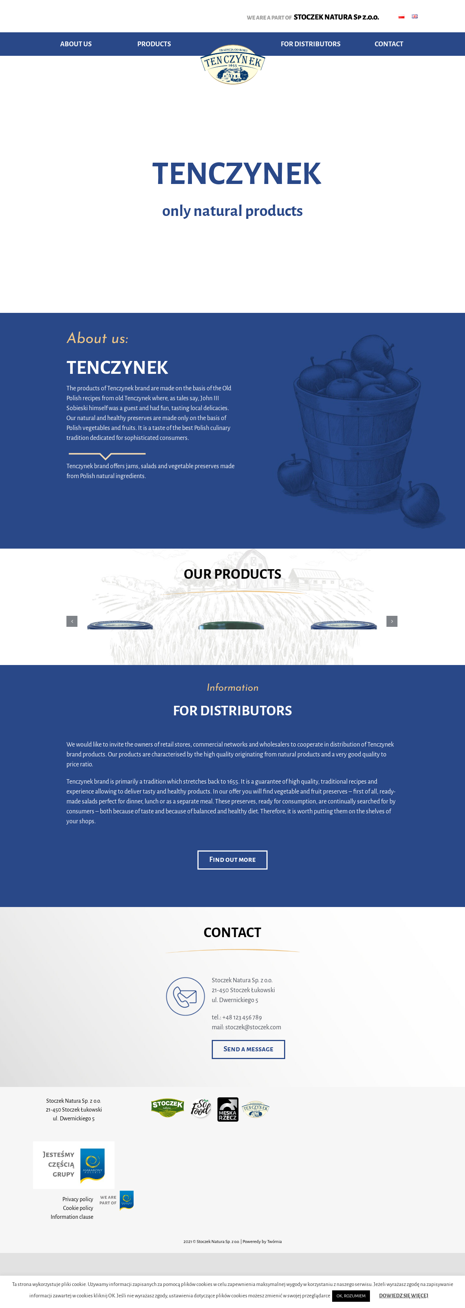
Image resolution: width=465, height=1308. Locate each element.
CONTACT (389, 44)
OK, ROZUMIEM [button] (351, 1296)
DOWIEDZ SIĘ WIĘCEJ (403, 1295)
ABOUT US (76, 44)
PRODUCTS (154, 44)
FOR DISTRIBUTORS (311, 44)
